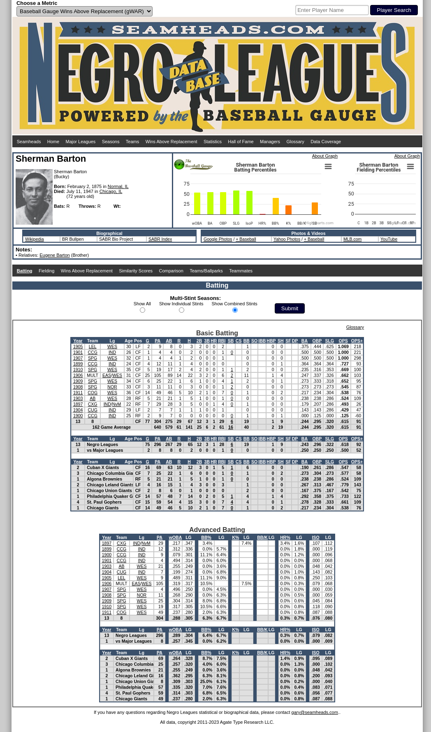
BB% (206, 537)
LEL (93, 346)
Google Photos (218, 239)
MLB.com (352, 239)
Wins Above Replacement (171, 141)
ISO (316, 537)
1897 (78, 404)
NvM (116, 404)
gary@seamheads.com (315, 712)
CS (239, 340)
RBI (221, 340)
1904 (78, 409)
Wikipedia (34, 239)
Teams (132, 141)
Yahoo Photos (286, 239)
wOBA (175, 537)
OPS (343, 340)
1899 (78, 363)
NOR (112, 386)
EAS (106, 375)
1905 (78, 346)
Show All (142, 303)
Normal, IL (118, 186)
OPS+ (357, 340)
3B (207, 340)
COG (92, 392)
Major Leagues (81, 141)
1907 (78, 358)
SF (288, 340)
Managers (270, 141)
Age (129, 340)
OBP (317, 340)
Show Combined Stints (234, 303)
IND (112, 352)
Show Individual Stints (181, 303)
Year (77, 340)
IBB (262, 340)
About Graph (325, 155)
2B (199, 340)
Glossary (295, 141)
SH (281, 340)
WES (112, 346)
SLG (329, 340)
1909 (78, 381)
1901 (78, 352)
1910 (78, 369)
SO (254, 340)
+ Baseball (246, 239)
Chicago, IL (111, 191)
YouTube (388, 239)
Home (53, 141)
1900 (78, 415)
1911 (78, 392)
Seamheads (29, 141)
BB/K (262, 537)
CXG (92, 404)
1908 (78, 386)
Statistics (213, 141)
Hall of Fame (240, 141)
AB (169, 340)
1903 (78, 398)
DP (295, 340)
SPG (92, 358)
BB (246, 340)
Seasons (111, 141)
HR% (285, 537)
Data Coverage (326, 141)
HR (214, 340)
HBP (271, 340)
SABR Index (160, 239)
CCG (92, 352)
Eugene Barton (54, 255)
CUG (92, 409)
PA (157, 340)
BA (304, 340)
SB (231, 340)
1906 (78, 375)
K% (235, 537)
